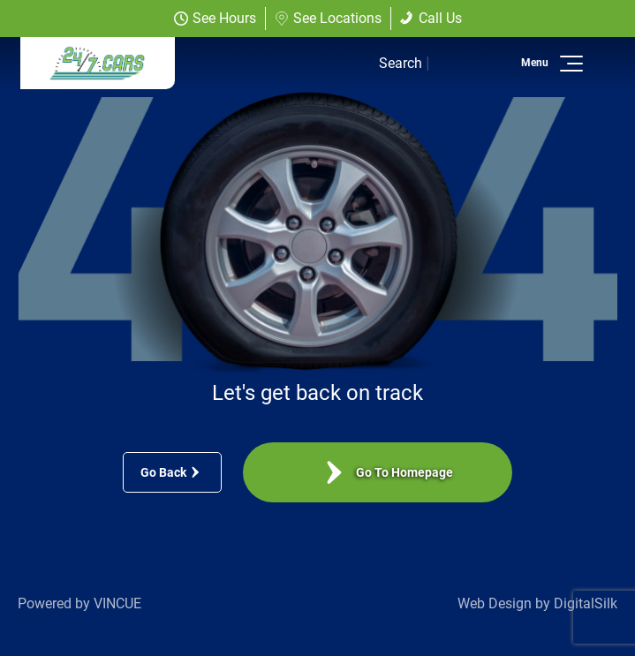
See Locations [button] (328, 18)
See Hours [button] (215, 18)
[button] (568, 63)
